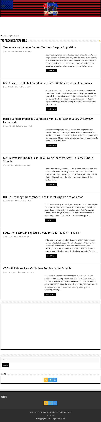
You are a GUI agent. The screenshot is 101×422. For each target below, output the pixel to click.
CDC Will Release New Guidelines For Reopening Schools (37, 268)
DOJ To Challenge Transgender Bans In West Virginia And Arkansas (43, 197)
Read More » (51, 71)
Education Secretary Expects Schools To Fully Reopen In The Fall (41, 232)
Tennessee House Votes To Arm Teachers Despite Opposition (39, 47)
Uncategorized (21, 236)
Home (4, 36)
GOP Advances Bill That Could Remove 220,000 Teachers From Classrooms (47, 83)
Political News (22, 51)
